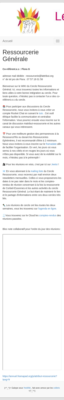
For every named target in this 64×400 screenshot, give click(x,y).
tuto (41, 113)
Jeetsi (54, 164)
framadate (51, 144)
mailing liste (37, 171)
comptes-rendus (47, 215)
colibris (56, 388)
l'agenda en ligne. (47, 208)
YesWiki (27, 388)
